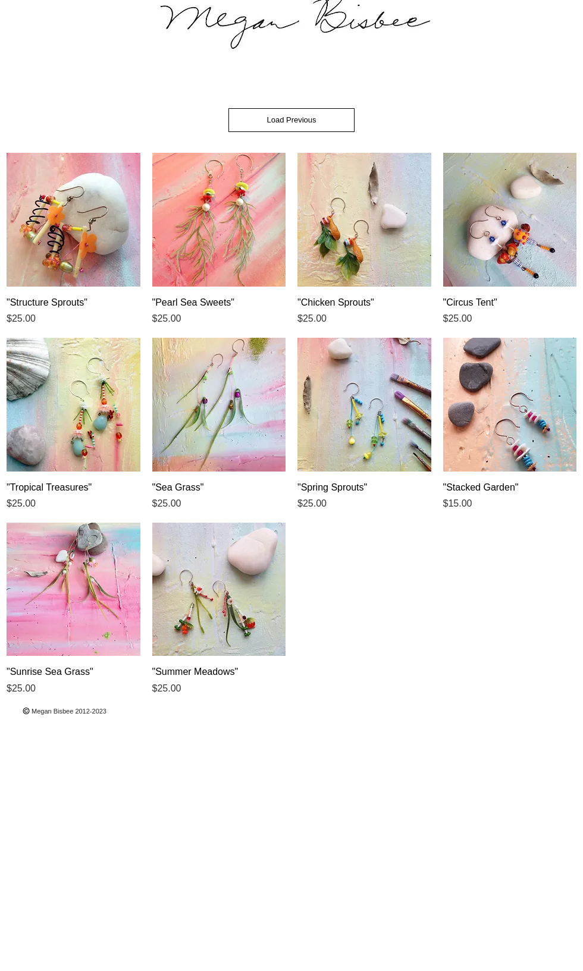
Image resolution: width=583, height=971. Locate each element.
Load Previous (291, 119)
